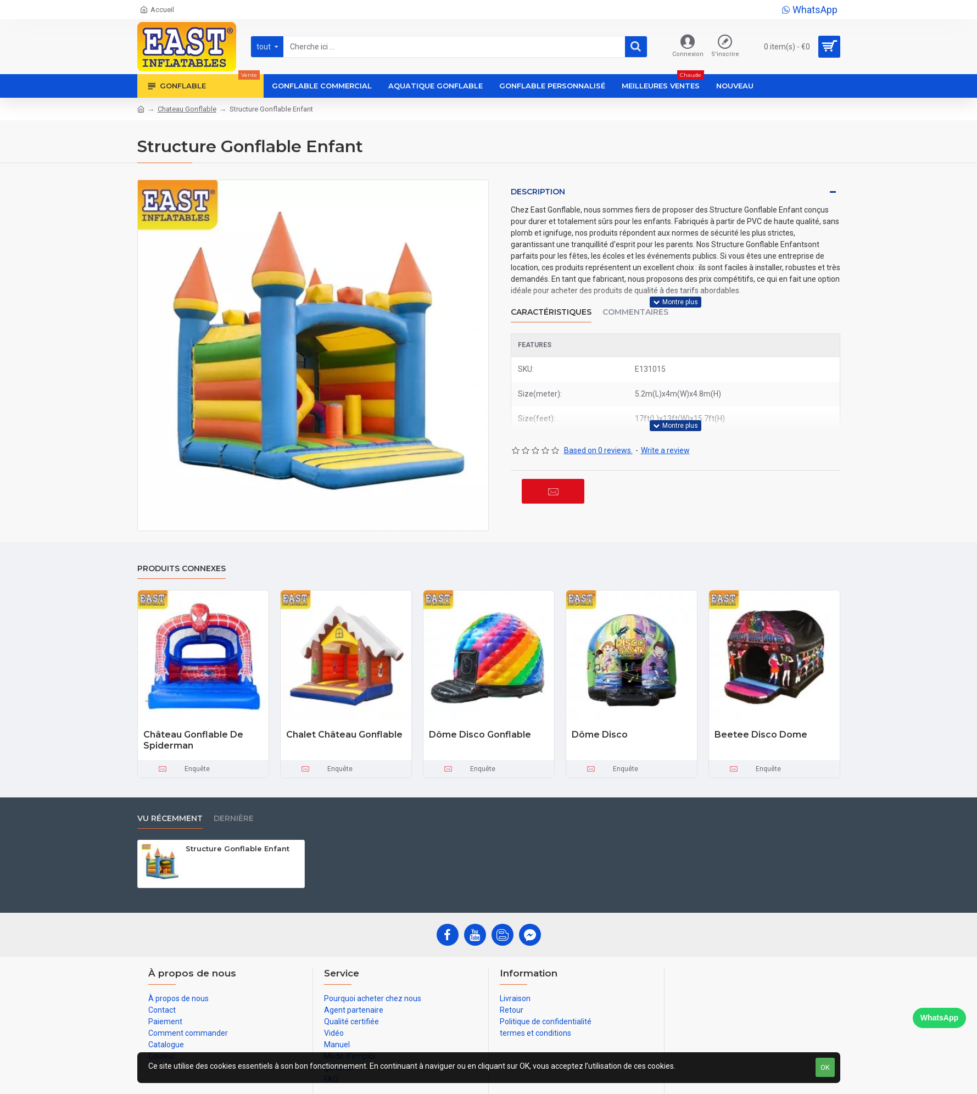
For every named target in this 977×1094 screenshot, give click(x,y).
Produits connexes (181, 568)
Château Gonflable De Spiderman (193, 740)
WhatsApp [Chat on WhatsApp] (939, 1017)
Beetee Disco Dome (760, 734)
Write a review (665, 450)
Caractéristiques (551, 312)
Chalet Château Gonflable (344, 734)
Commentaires (635, 312)
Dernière (234, 818)
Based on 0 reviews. (598, 450)
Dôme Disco (600, 734)
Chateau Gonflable (187, 109)
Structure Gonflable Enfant (237, 848)
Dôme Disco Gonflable (480, 734)
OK (825, 1067)
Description (538, 192)
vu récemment (170, 818)
